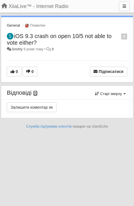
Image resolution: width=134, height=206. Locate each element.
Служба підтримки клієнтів (49, 126)
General (13, 25)
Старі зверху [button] (110, 94)
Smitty (17, 49)
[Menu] (124, 6)
